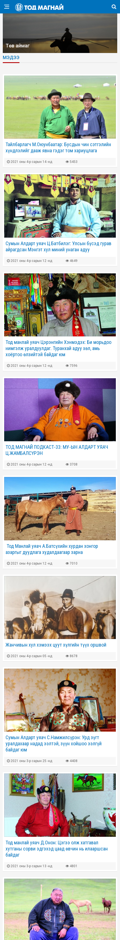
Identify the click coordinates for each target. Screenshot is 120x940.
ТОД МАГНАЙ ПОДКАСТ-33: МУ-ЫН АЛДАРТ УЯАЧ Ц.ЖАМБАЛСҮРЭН (57, 450)
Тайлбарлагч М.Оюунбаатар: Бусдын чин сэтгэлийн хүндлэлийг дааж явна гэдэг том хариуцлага (58, 147)
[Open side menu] (6, 6)
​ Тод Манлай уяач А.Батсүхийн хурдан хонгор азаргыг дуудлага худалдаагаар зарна (52, 549)
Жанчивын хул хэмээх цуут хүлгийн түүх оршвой (56, 645)
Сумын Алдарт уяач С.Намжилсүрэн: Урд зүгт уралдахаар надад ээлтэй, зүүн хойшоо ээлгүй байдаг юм (54, 743)
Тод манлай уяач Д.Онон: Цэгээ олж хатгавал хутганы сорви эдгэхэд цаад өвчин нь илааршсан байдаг (57, 849)
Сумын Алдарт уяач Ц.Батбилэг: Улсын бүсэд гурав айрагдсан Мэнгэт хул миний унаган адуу (58, 246)
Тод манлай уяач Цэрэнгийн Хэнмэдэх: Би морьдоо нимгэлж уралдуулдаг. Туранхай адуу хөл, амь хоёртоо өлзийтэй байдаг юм (58, 348)
